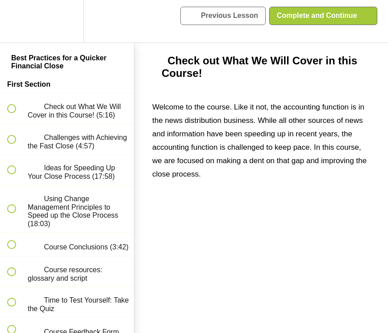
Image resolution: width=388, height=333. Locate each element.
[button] (16, 21)
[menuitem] (66, 21)
